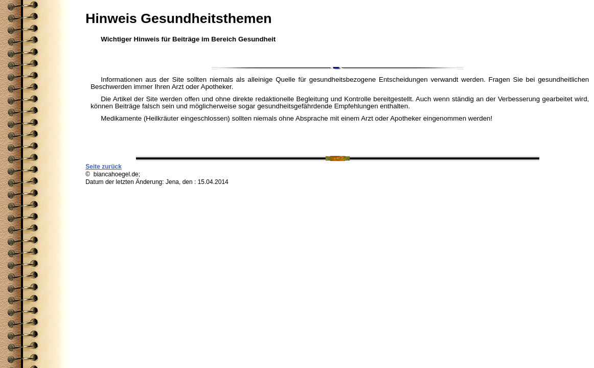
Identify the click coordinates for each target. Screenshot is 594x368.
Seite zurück (103, 166)
